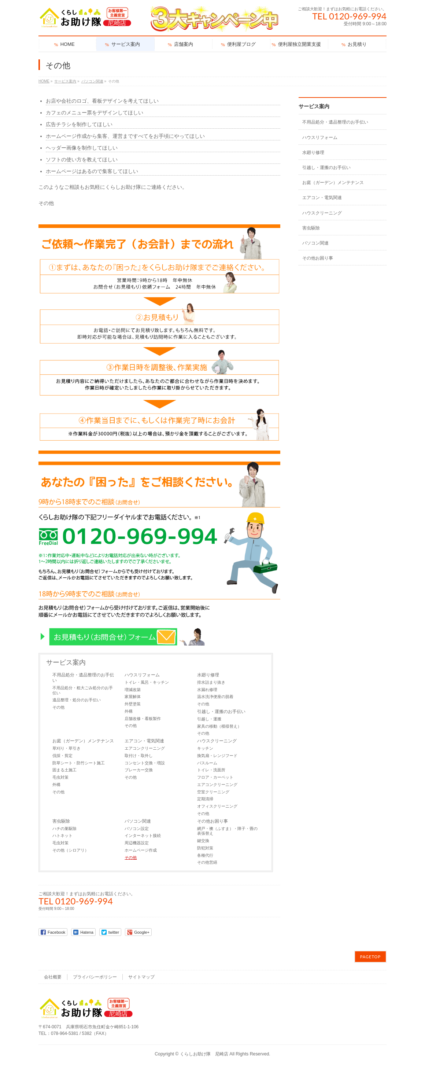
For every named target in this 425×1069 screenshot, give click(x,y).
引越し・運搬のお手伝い (221, 711)
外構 (129, 711)
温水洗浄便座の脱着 (215, 696)
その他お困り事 (212, 821)
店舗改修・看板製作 (143, 718)
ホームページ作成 (141, 850)
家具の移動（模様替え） (219, 726)
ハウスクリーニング (217, 740)
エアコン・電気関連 (144, 740)
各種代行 (205, 855)
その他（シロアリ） (70, 850)
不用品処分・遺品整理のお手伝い (83, 677)
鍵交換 (203, 840)
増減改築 (133, 689)
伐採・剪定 (62, 755)
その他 (58, 707)
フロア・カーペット (215, 777)
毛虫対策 (60, 777)
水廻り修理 (208, 674)
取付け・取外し (139, 755)
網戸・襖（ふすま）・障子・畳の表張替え (227, 831)
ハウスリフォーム (142, 674)
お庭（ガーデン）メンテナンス (83, 740)
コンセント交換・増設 (145, 763)
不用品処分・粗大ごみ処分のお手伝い (82, 690)
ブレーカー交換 (139, 770)
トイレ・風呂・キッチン (147, 682)
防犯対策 (205, 848)
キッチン (205, 748)
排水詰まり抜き (211, 682)
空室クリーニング (213, 792)
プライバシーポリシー (95, 977)
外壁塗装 (133, 704)
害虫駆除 (61, 821)
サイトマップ (141, 977)
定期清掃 (205, 799)
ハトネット (62, 835)
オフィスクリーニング (217, 806)
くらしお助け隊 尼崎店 (204, 1054)
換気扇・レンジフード (217, 755)
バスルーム (207, 763)
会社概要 (53, 977)
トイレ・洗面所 (211, 770)
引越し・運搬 (209, 719)
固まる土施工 (64, 770)
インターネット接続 (143, 835)
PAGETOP (370, 956)
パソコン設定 (137, 828)
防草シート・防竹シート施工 (78, 763)
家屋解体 (133, 696)
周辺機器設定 (137, 843)
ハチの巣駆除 (64, 828)
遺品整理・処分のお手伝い (76, 700)
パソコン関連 (138, 821)
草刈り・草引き (66, 748)
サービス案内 (66, 662)
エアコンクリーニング (145, 748)
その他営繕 (207, 862)
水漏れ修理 (207, 689)
